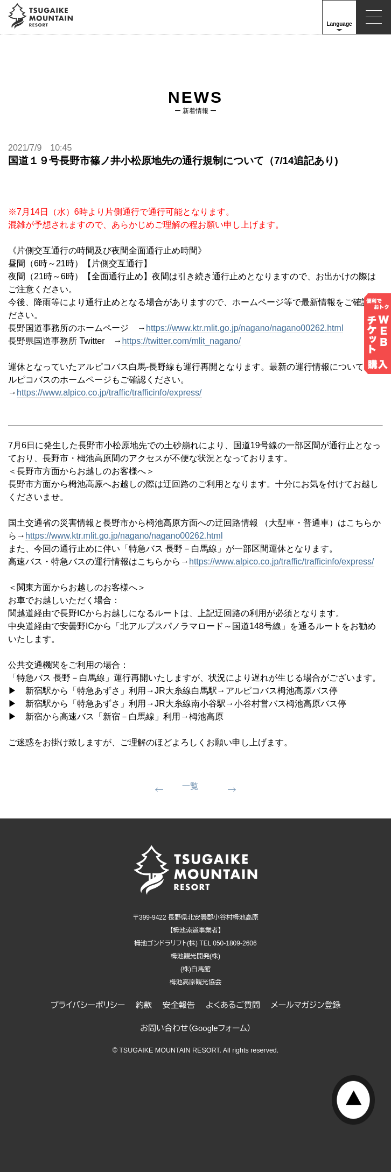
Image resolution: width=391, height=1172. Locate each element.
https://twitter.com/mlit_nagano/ (181, 340)
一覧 (190, 785)
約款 (144, 1004)
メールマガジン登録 (305, 1004)
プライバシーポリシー (88, 1004)
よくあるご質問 (233, 1004)
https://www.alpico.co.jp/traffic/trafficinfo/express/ (109, 392)
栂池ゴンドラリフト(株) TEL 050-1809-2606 (195, 943)
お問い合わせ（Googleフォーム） (195, 1028)
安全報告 (179, 1004)
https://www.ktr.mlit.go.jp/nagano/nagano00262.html (244, 328)
